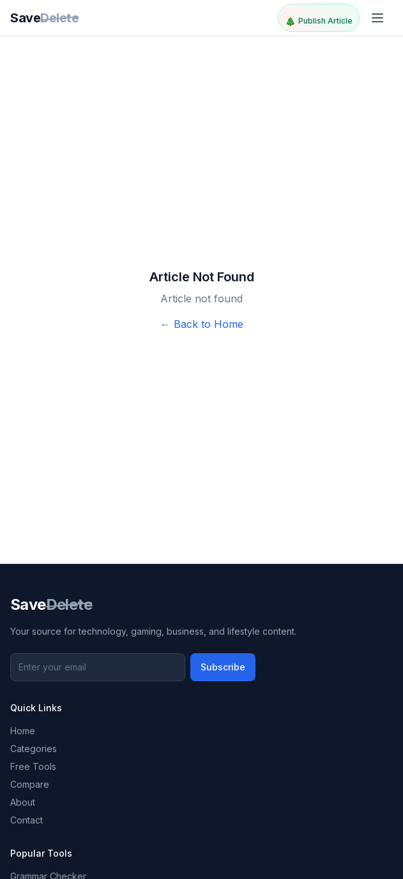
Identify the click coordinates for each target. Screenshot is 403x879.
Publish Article (319, 21)
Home (22, 730)
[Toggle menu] (379, 18)
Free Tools (33, 766)
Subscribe (223, 666)
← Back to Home (201, 324)
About (22, 802)
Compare (29, 784)
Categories (33, 748)
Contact (26, 820)
